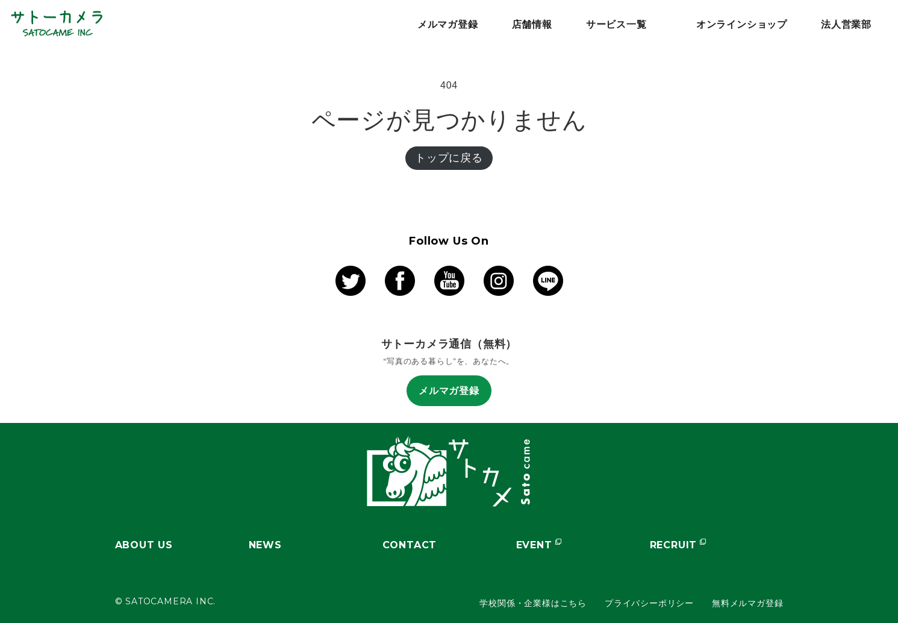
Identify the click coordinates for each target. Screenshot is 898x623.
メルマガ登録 (449, 391)
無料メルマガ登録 (747, 603)
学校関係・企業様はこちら (533, 603)
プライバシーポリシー (649, 603)
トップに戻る (449, 158)
